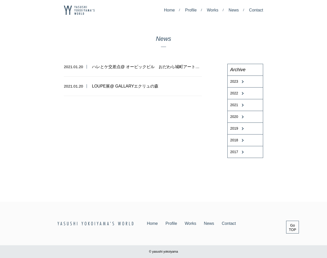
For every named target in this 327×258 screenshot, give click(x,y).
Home (169, 10)
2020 (234, 117)
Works (212, 10)
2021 (234, 105)
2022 (234, 93)
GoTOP (292, 227)
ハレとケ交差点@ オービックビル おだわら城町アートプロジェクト (156, 67)
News (234, 10)
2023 (234, 81)
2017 (234, 152)
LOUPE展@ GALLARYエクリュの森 (125, 86)
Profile (190, 10)
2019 (234, 128)
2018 (234, 140)
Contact (256, 10)
